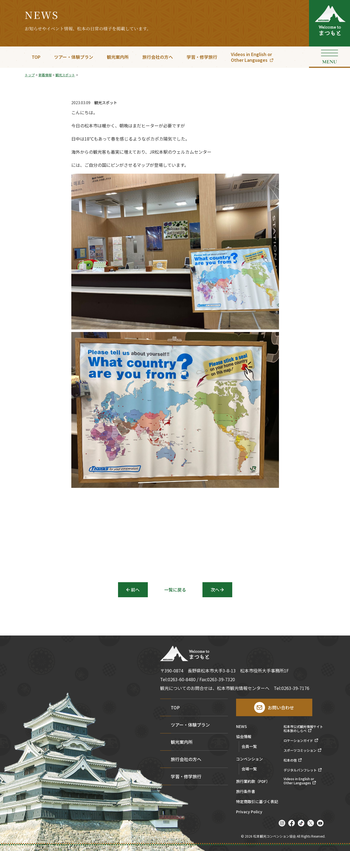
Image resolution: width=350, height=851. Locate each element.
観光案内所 (118, 57)
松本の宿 (290, 760)
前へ (135, 589)
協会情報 (243, 737)
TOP (36, 57)
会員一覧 (249, 746)
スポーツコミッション (300, 750)
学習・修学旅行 (202, 57)
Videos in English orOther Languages (251, 57)
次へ (215, 589)
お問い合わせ (281, 707)
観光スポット (105, 102)
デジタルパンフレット (300, 770)
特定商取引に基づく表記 (257, 802)
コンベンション (249, 759)
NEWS (241, 726)
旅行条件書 (245, 791)
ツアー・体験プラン (73, 57)
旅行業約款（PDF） (253, 781)
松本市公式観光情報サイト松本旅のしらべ (303, 728)
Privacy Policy (249, 812)
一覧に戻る (175, 589)
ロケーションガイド (298, 740)
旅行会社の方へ (157, 57)
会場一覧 (249, 768)
